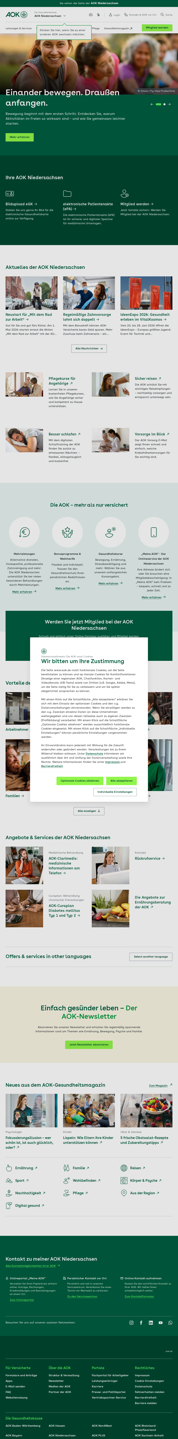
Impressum (112, 762)
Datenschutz (94, 753)
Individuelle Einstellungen (115, 792)
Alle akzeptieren (121, 781)
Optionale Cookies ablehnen (80, 781)
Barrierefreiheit (52, 766)
